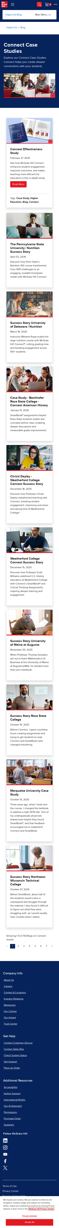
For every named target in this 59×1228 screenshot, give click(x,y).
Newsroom (10, 1005)
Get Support (10, 1061)
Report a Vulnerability (14, 1196)
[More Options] (55, 4)
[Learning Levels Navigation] (12, 4)
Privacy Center (11, 1191)
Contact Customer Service (18, 1043)
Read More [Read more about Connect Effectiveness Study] (18, 184)
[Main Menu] (43, 15)
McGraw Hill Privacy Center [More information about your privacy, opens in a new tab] (41, 1210)
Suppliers (9, 1125)
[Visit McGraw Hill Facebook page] (5, 1161)
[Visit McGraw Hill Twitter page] (5, 1167)
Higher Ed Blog (13, 14)
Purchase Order (12, 1118)
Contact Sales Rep (14, 1049)
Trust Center (10, 1024)
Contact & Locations (15, 992)
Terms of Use (10, 1186)
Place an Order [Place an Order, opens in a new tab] (12, 1068)
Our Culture (10, 1011)
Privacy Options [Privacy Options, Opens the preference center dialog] (29, 1217)
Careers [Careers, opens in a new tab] (8, 986)
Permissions (10, 1112)
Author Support (12, 1093)
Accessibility (10, 1087)
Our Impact (10, 1017)
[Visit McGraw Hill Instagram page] (5, 1147)
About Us (9, 980)
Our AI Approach (13, 1106)
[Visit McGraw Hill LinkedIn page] (5, 1140)
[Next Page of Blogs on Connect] (52, 946)
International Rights (14, 1100)
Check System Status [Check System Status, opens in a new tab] (15, 1055)
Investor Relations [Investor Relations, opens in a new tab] (13, 999)
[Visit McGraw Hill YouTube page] (5, 1154)
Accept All (29, 1223)
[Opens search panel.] (39, 4)
